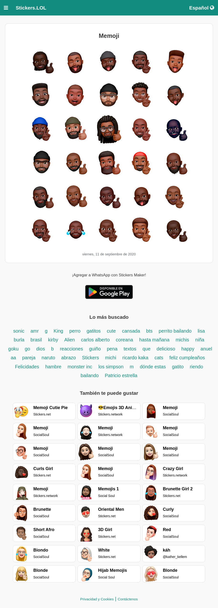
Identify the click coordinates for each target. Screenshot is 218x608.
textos (130, 348)
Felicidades (27, 366)
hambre (53, 366)
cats (159, 357)
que (146, 348)
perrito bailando (176, 331)
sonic (18, 331)
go (27, 348)
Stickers (91, 357)
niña (199, 339)
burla (19, 339)
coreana (124, 339)
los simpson (111, 366)
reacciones (72, 348)
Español (201, 7)
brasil (36, 339)
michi (110, 357)
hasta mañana (154, 339)
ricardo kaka (135, 357)
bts (149, 331)
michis (182, 339)
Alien (69, 339)
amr (35, 331)
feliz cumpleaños (187, 357)
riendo (196, 366)
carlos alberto (95, 339)
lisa (201, 331)
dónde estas (153, 366)
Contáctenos (128, 599)
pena (112, 348)
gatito (178, 366)
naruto (48, 357)
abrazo (68, 357)
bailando (90, 375)
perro (75, 331)
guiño (95, 348)
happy (187, 348)
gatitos (94, 331)
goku (13, 348)
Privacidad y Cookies (97, 599)
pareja (29, 357)
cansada (131, 331)
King (58, 331)
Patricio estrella (121, 375)
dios (40, 348)
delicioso (166, 348)
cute (111, 331)
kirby (53, 339)
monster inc (79, 366)
